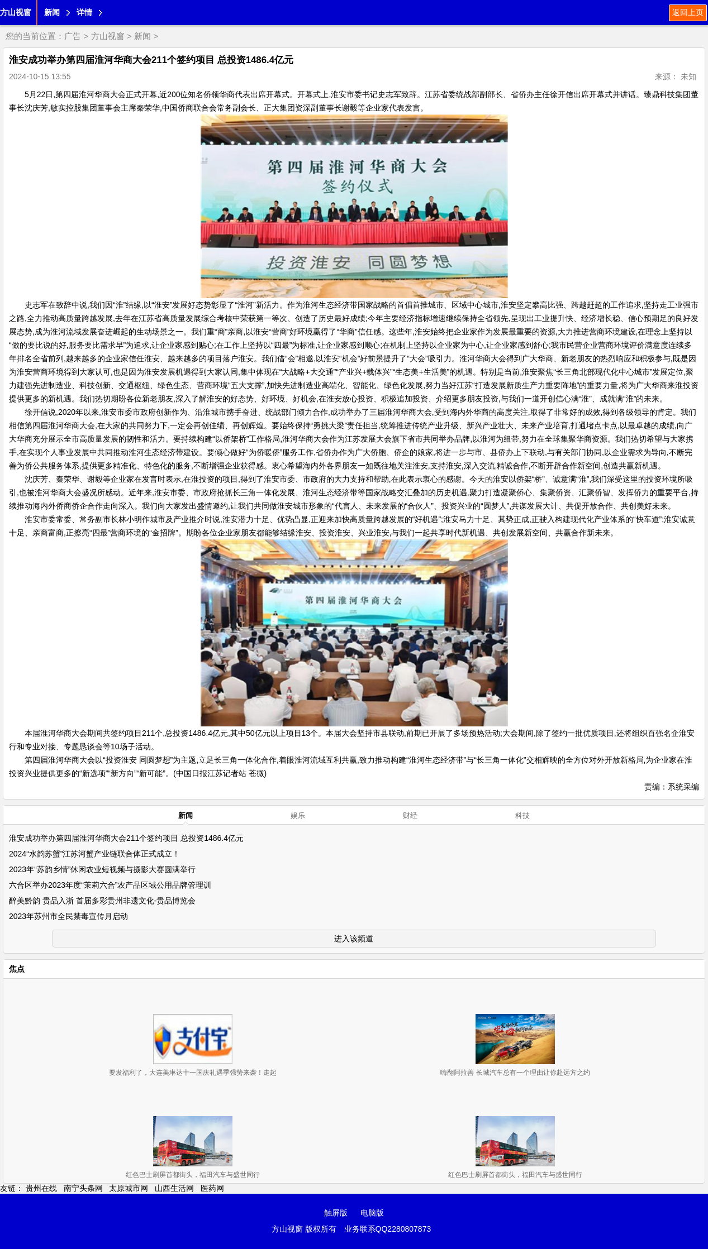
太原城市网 (128, 1188)
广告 (72, 36)
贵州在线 (41, 1188)
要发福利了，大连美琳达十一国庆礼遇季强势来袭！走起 (193, 1072)
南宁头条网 (83, 1188)
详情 (84, 12)
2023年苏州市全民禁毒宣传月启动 (68, 916)
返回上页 (688, 12)
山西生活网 (174, 1188)
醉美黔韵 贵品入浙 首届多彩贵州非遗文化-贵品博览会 (102, 900)
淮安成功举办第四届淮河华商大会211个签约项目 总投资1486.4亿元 (126, 838)
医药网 (212, 1188)
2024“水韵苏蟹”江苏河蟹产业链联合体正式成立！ (94, 853)
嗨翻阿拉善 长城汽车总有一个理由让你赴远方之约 (515, 1072)
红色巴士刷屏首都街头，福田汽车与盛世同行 (193, 1175)
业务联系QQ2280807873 (387, 1228)
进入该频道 (353, 938)
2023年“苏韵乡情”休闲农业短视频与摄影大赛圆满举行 (102, 869)
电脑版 (372, 1212)
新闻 (52, 12)
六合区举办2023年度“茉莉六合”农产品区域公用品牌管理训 (110, 884)
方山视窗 (15, 12)
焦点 (17, 968)
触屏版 (336, 1212)
